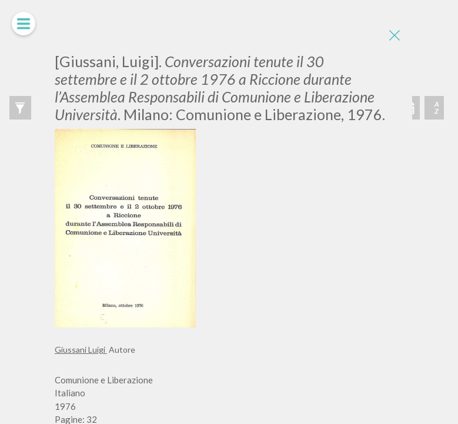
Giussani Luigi (81, 349)
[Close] (394, 35)
